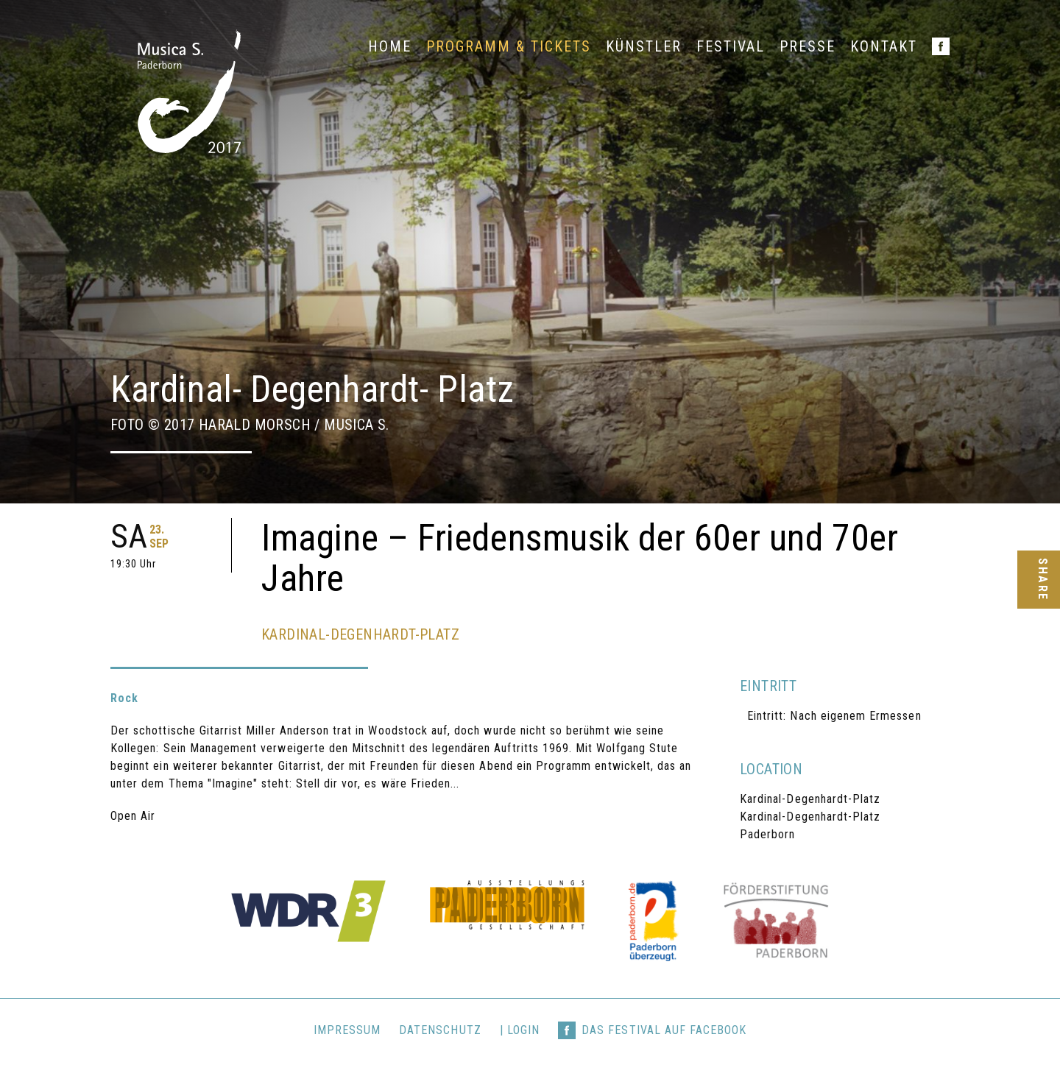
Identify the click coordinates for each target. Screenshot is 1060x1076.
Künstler (644, 46)
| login (520, 1030)
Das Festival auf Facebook (664, 1030)
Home (389, 46)
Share (1042, 579)
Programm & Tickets (508, 46)
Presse (807, 46)
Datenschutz (440, 1030)
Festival (730, 46)
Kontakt (883, 46)
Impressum (347, 1030)
